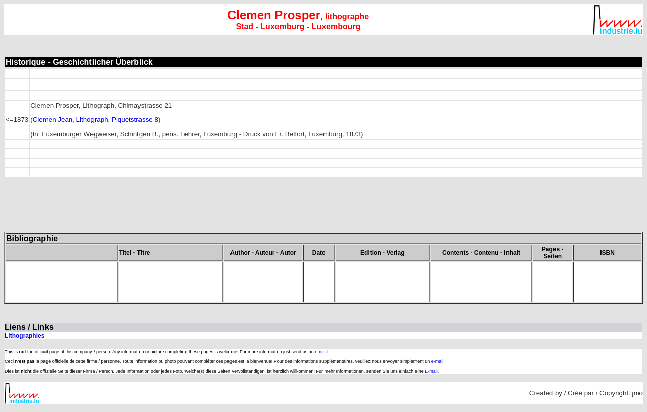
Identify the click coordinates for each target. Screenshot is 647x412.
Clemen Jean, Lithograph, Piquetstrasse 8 (95, 119)
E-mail (431, 371)
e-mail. (322, 351)
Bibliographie (32, 238)
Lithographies (24, 335)
